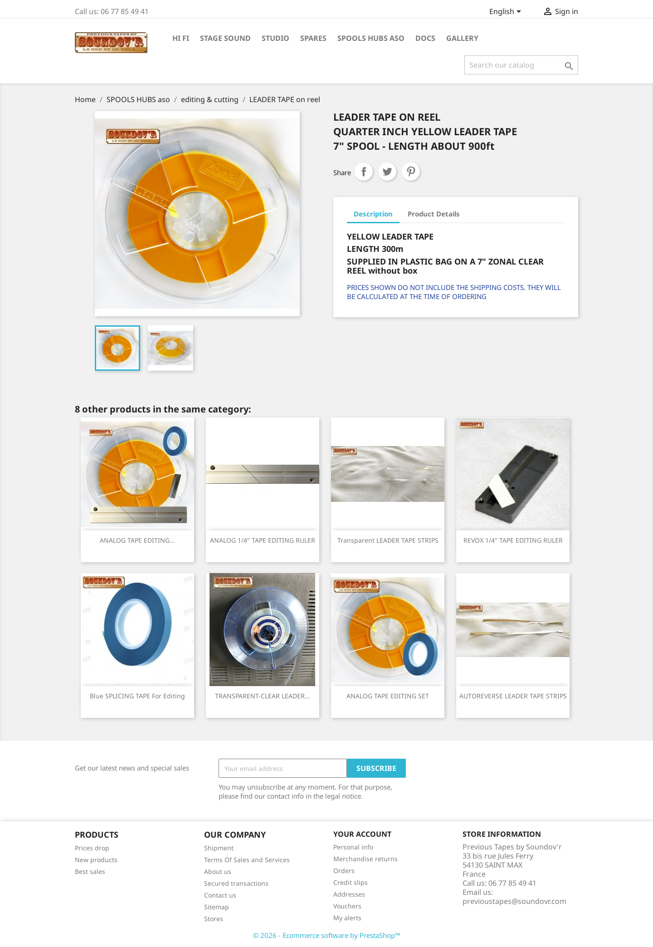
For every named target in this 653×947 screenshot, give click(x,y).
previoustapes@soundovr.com (514, 901)
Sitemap (216, 907)
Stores (213, 918)
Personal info (353, 847)
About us (217, 871)
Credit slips (350, 882)
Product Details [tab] (434, 213)
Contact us (220, 895)
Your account (362, 834)
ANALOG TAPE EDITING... (137, 540)
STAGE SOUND (225, 38)
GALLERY (462, 38)
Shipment (219, 848)
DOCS (425, 38)
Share (364, 171)
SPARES (313, 38)
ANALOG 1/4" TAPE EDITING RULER (262, 540)
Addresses (349, 894)
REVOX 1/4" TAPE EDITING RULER (513, 540)
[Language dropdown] (506, 12)
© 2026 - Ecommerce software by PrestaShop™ (326, 935)
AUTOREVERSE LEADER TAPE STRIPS (513, 696)
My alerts (347, 917)
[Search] (521, 64)
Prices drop (92, 848)
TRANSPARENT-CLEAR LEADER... (262, 696)
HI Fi (180, 38)
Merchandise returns (365, 858)
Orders (344, 870)
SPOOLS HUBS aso (370, 38)
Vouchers (347, 906)
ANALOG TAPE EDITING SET (387, 696)
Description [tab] (373, 213)
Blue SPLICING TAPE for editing (137, 696)
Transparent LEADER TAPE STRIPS (388, 540)
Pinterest (411, 171)
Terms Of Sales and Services (247, 859)
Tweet (387, 171)
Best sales (90, 871)
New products (96, 859)
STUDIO (275, 38)
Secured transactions (236, 883)
